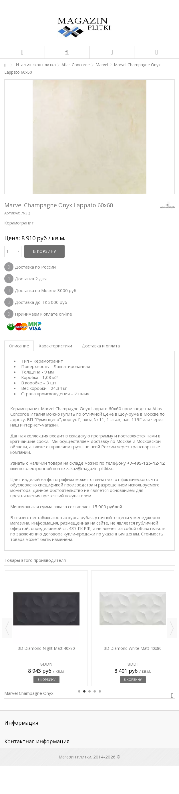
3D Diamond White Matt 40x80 (133, 648)
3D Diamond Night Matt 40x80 (46, 648)
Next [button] (172, 628)
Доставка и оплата (101, 346)
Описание (19, 346)
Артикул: (12, 213)
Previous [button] (7, 628)
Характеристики (55, 346)
